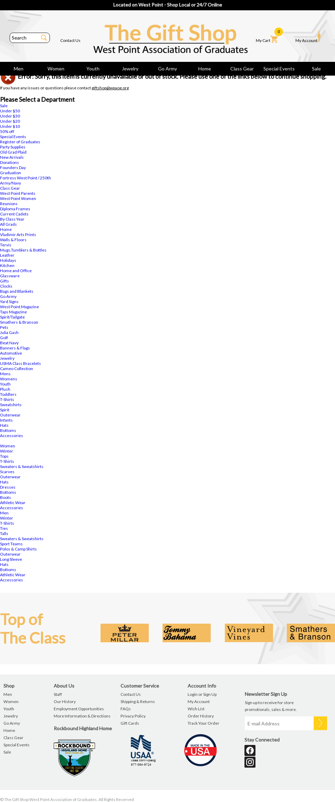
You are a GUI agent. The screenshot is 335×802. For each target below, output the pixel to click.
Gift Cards (130, 723)
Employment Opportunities (79, 708)
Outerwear (10, 414)
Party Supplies (12, 146)
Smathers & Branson (19, 322)
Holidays (8, 260)
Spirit (4, 409)
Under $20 (10, 121)
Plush (5, 389)
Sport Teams (11, 543)
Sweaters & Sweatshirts (21, 466)
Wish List (196, 708)
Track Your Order (203, 723)
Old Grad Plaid (13, 152)
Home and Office (16, 270)
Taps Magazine (13, 311)
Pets (4, 327)
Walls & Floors (13, 239)
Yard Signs (9, 301)
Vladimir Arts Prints (18, 234)
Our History (65, 701)
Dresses (7, 487)
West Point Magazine (19, 306)
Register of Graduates (20, 141)
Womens (8, 378)
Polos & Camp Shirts (18, 549)
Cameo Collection (16, 368)
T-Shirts (7, 399)
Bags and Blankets (16, 291)
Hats (4, 425)
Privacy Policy (133, 716)
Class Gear (242, 68)
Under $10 (10, 126)
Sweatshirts (11, 404)
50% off (7, 131)
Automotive (11, 353)
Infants (6, 420)
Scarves (7, 471)
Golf (4, 337)
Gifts (4, 280)
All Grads (8, 224)
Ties (4, 528)
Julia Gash (9, 332)
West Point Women (18, 198)
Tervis (5, 244)
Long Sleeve (11, 559)
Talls (4, 533)
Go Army (167, 68)
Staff (58, 694)
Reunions (9, 203)
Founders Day (13, 167)
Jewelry (130, 68)
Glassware (10, 275)
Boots (5, 497)
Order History (201, 716)
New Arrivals (12, 157)
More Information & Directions (82, 716)
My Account (308, 37)
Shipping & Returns (138, 701)
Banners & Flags (15, 347)
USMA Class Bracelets (20, 363)
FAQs (126, 708)
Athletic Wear (12, 502)
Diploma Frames (15, 208)
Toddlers (8, 394)
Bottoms (8, 430)
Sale (316, 68)
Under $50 (10, 110)
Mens (5, 373)
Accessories (11, 435)
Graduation (10, 172)
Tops (4, 456)
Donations (9, 162)
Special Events (279, 68)
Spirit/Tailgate (12, 317)
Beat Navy (9, 342)
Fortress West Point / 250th (25, 177)
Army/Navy (10, 183)
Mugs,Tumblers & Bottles (23, 250)
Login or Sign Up (202, 694)
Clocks (6, 286)
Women (56, 68)
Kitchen (7, 265)
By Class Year (12, 219)
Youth (93, 68)
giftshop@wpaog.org (110, 87)
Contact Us (70, 40)
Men (18, 68)
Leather (7, 255)
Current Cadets (14, 213)
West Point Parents (17, 193)
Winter (6, 451)
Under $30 (10, 116)
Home (204, 68)
